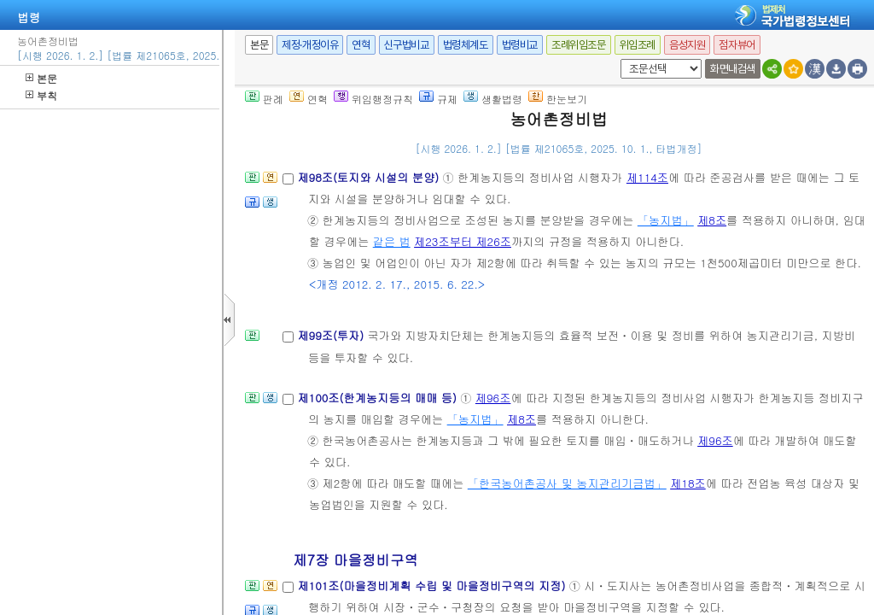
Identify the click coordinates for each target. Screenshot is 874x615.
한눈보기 (557, 98)
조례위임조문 (578, 44)
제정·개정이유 (310, 44)
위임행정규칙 (373, 98)
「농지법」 (666, 220)
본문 (41, 78)
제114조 (647, 177)
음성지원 (687, 44)
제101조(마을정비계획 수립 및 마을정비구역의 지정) (432, 585)
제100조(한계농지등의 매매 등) (378, 398)
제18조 (688, 483)
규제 (438, 98)
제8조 (711, 220)
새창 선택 (617, 59)
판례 (264, 98)
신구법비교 (406, 44)
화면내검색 (732, 68)
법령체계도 (465, 44)
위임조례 (638, 44)
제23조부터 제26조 (462, 241)
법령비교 (520, 44)
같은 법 (392, 241)
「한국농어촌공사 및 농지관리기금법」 (567, 483)
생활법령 (492, 98)
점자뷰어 (737, 44)
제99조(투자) (332, 335)
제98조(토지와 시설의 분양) (369, 177)
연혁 (361, 44)
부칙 (41, 95)
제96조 (493, 398)
